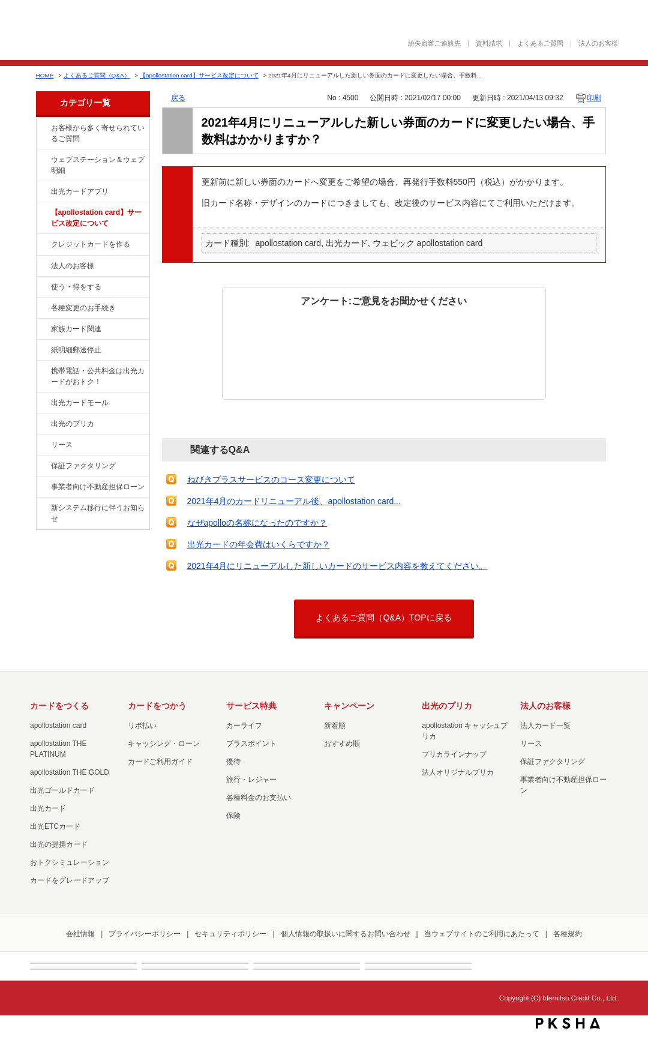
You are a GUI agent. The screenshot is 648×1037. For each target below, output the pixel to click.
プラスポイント (251, 743)
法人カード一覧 (545, 725)
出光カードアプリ (80, 191)
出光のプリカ (72, 423)
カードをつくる (59, 706)
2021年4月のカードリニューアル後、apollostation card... (294, 501)
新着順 (335, 725)
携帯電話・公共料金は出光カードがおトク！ (98, 376)
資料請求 (489, 43)
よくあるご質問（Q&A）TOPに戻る (383, 617)
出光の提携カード (59, 844)
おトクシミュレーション (69, 862)
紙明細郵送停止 (76, 350)
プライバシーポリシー (145, 934)
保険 (233, 815)
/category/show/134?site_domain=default (43, 128)
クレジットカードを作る (90, 244)
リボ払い (142, 725)
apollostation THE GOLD (69, 772)
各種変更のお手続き (83, 308)
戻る (178, 98)
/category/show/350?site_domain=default (43, 508)
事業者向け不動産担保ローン (98, 486)
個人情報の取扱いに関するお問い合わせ (345, 934)
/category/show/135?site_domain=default (43, 160)
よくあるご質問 (540, 43)
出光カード (48, 808)
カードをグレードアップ (69, 880)
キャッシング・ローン (164, 743)
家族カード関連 (76, 329)
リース (62, 444)
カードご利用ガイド (160, 761)
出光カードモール (80, 402)
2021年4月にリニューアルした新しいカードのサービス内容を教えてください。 (337, 566)
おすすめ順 (342, 743)
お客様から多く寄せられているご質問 (98, 133)
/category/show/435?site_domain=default (43, 192)
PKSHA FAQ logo (568, 1023)
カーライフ (244, 725)
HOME (45, 75)
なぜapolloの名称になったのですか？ (257, 523)
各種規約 (567, 934)
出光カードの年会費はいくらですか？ (258, 544)
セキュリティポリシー (230, 934)
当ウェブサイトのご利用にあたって (481, 934)
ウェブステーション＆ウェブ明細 (98, 165)
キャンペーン (349, 706)
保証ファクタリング (83, 465)
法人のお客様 (598, 43)
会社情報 (80, 934)
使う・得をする (76, 287)
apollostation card (58, 725)
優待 (233, 761)
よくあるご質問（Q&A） (97, 75)
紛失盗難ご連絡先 (434, 43)
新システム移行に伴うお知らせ (98, 513)
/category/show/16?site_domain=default (43, 424)
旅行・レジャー (251, 779)
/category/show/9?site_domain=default (43, 287)
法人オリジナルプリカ (458, 772)
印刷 (594, 98)
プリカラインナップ (454, 754)
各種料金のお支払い (258, 797)
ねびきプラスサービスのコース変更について (271, 479)
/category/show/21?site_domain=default (43, 266)
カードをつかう (157, 706)
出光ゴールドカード (62, 790)
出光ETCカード (55, 826)
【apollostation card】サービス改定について (199, 75)
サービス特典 (251, 706)
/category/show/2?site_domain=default (43, 245)
